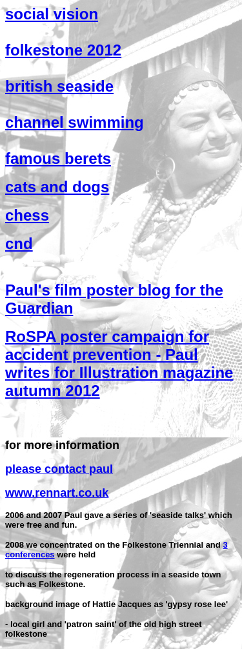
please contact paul (59, 469)
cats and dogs (57, 186)
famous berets (58, 158)
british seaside (59, 86)
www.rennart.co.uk (56, 492)
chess (27, 215)
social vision (51, 14)
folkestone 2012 (63, 50)
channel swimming (74, 122)
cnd (19, 243)
